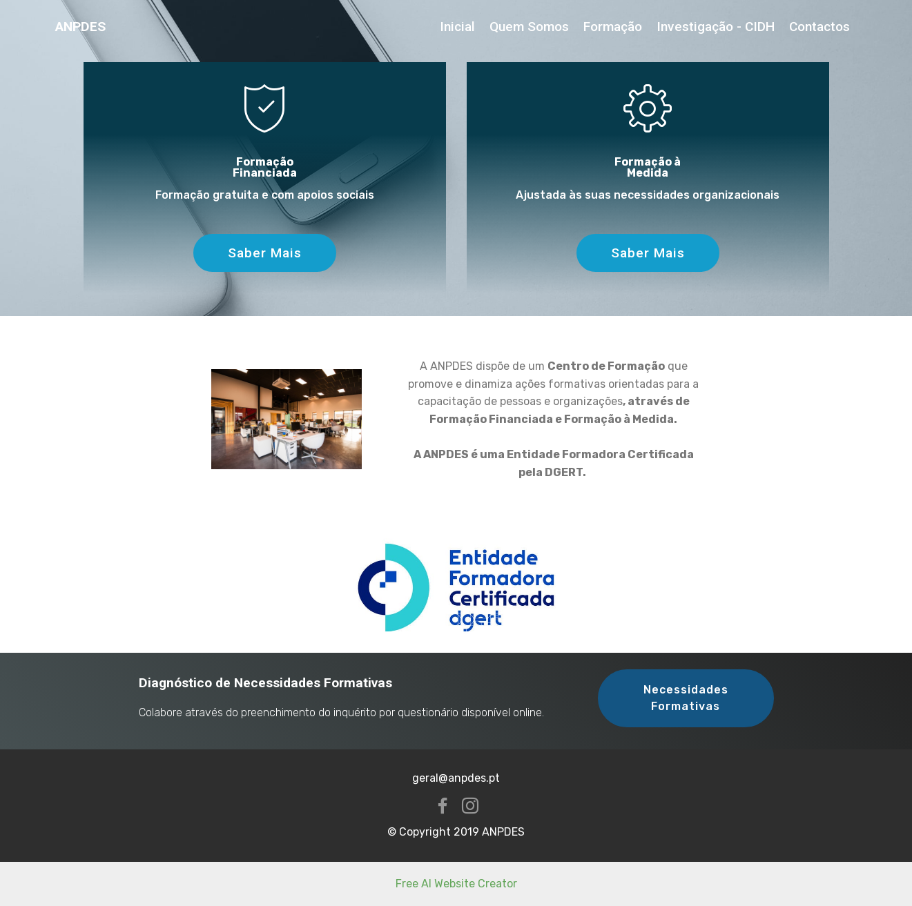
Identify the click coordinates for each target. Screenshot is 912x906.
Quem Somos (529, 27)
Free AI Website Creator (456, 883)
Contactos (819, 27)
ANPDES (80, 26)
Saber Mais (265, 253)
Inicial (457, 27)
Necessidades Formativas (685, 698)
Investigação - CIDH (716, 27)
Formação (612, 27)
